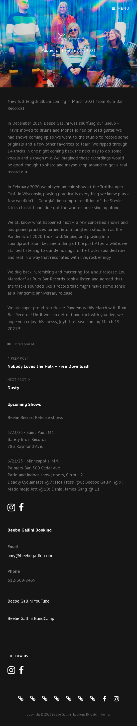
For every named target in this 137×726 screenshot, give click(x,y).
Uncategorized (24, 344)
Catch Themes (100, 714)
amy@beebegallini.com (29, 555)
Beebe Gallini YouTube (28, 601)
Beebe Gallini (61, 714)
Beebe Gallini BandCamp (30, 618)
